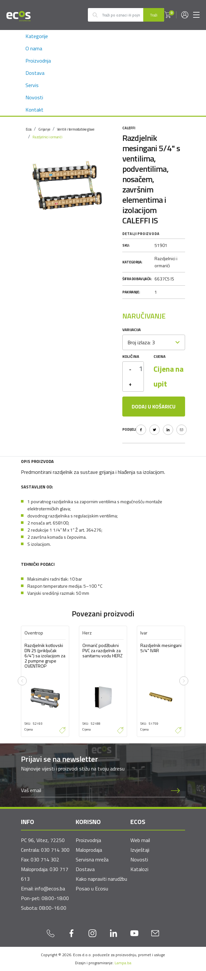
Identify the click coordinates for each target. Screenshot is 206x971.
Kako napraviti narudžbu (101, 879)
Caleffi (128, 128)
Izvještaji (139, 850)
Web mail (140, 840)
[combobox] (153, 342)
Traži (153, 15)
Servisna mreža (92, 859)
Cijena (159, 356)
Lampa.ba (123, 963)
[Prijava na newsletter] (175, 790)
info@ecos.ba (50, 888)
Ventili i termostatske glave (75, 129)
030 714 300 (55, 850)
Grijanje (44, 129)
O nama (33, 48)
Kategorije (36, 36)
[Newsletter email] (93, 790)
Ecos (29, 129)
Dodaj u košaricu (153, 406)
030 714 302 (45, 859)
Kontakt (34, 109)
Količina (130, 356)
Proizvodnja (38, 60)
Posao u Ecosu (92, 888)
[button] (167, 14)
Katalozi (139, 869)
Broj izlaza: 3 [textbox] (141, 342)
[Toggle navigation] (196, 15)
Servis (32, 85)
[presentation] (22, 680)
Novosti (34, 97)
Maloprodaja (89, 850)
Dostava (34, 73)
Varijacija (131, 330)
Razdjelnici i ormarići (47, 137)
